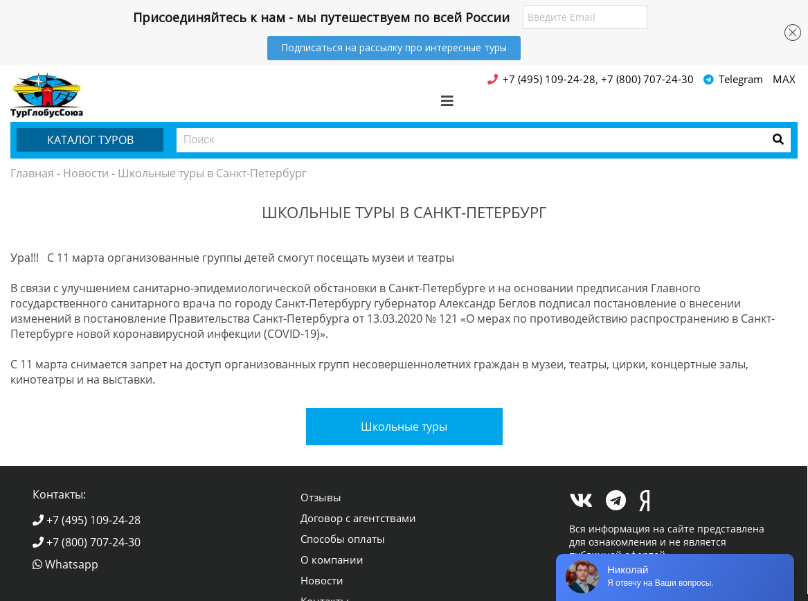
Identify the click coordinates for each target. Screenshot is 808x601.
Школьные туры (404, 426)
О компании (331, 559)
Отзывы (320, 497)
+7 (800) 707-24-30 (87, 542)
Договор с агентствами (358, 518)
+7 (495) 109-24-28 (87, 520)
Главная (32, 173)
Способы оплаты (342, 539)
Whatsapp (65, 564)
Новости (86, 173)
